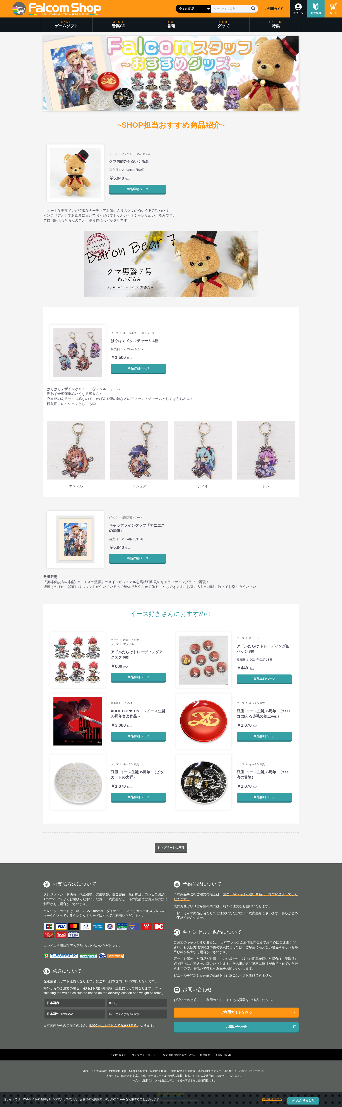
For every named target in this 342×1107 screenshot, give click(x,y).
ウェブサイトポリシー (145, 1055)
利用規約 (205, 1055)
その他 (128, 702)
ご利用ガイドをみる (236, 1012)
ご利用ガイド (274, 8)
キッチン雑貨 (257, 702)
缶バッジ (254, 638)
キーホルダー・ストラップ (139, 332)
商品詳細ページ (137, 189)
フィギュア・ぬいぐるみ (135, 153)
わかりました (303, 1100)
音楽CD (115, 702)
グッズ (113, 153)
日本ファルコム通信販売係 (240, 942)
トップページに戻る (171, 848)
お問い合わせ (236, 1027)
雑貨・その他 (131, 639)
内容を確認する (272, 1100)
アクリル (128, 644)
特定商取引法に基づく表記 (179, 1055)
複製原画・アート (131, 517)
